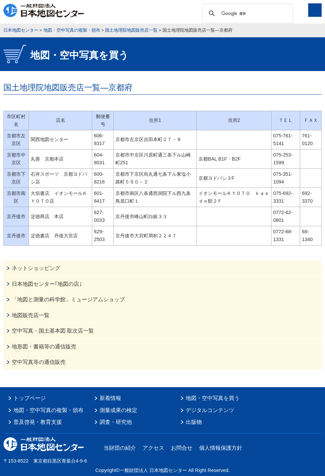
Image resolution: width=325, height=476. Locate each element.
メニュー (315, 10)
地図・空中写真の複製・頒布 (48, 410)
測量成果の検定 (118, 410)
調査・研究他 (116, 422)
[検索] (246, 13)
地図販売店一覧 (30, 315)
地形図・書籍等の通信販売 (44, 346)
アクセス (153, 448)
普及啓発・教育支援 (37, 422)
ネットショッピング (36, 268)
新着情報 (110, 398)
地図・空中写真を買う (213, 398)
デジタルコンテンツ (210, 410)
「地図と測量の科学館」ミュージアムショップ (68, 299)
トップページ (29, 398)
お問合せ (181, 448)
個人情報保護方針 (220, 448)
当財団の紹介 (120, 448)
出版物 (194, 422)
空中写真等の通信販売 (39, 362)
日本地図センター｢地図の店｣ (47, 284)
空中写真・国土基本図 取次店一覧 (53, 331)
